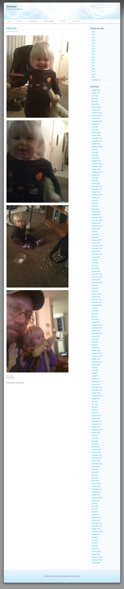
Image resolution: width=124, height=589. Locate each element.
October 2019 (96, 251)
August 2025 (96, 93)
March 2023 (95, 158)
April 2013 (95, 444)
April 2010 (95, 546)
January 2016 (96, 350)
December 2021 (97, 186)
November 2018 (97, 277)
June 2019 (95, 262)
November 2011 (97, 492)
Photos (63, 21)
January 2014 (96, 418)
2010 (93, 34)
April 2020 (95, 237)
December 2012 (97, 455)
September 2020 (97, 226)
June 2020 (95, 234)
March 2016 (95, 347)
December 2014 (97, 387)
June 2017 (95, 311)
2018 (93, 57)
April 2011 (95, 512)
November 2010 (97, 526)
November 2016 (97, 328)
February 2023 (96, 161)
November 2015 (97, 356)
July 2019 (95, 260)
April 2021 (95, 206)
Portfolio (76, 21)
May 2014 (95, 407)
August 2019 (96, 257)
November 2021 (97, 189)
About (19, 21)
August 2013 (96, 432)
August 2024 (96, 124)
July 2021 (95, 200)
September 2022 (97, 172)
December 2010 (97, 523)
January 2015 (96, 384)
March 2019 (95, 268)
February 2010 (96, 551)
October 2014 (96, 393)
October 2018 (96, 279)
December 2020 (97, 217)
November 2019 (97, 248)
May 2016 (95, 342)
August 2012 (96, 466)
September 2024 (97, 121)
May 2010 (95, 543)
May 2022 (95, 180)
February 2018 (96, 294)
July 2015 (95, 367)
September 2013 (97, 429)
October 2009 (96, 563)
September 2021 (97, 195)
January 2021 (96, 214)
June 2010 (95, 540)
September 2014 (97, 396)
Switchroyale (75, 576)
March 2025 (95, 104)
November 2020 (97, 220)
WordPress (57, 576)
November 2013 (97, 424)
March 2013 (95, 446)
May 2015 (95, 373)
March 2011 (95, 514)
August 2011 (96, 500)
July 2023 (95, 149)
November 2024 (97, 115)
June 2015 (95, 370)
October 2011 (96, 495)
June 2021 (95, 203)
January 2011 (96, 520)
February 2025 (96, 107)
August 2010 (96, 534)
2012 (93, 40)
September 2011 (97, 497)
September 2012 (97, 463)
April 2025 (95, 101)
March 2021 (95, 209)
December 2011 (97, 489)
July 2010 (95, 537)
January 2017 (96, 322)
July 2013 (95, 435)
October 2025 (96, 90)
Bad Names (33, 21)
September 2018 (97, 282)
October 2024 (96, 118)
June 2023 (95, 152)
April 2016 (95, 345)
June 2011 (95, 506)
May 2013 (95, 441)
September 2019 (97, 254)
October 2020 (96, 223)
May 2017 (95, 313)
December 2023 (97, 138)
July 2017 (95, 308)
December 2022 (97, 163)
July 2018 (95, 285)
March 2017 (95, 319)
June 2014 (95, 404)
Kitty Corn (11, 28)
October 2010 (96, 529)
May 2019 (95, 265)
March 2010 (95, 548)
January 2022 (96, 183)
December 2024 (97, 112)
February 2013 (96, 449)
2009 (93, 32)
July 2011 (95, 503)
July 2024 (95, 127)
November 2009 (97, 560)
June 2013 (95, 438)
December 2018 (97, 274)
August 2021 (96, 197)
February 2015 (96, 381)
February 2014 (96, 415)
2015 (93, 49)
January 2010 (96, 554)
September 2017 (97, 305)
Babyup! (11, 6)
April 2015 (95, 376)
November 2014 (97, 390)
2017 (93, 54)
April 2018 (95, 291)
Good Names (48, 21)
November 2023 (97, 141)
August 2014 (96, 398)
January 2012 (96, 486)
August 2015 (96, 364)
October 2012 (96, 461)
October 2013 (96, 427)
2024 (93, 74)
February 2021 (96, 212)
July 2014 (95, 401)
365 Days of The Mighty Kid (14, 9)
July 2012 (95, 469)
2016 (93, 51)
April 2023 (95, 155)
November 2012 (97, 458)
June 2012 (95, 472)
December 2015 (97, 353)
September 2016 (97, 333)
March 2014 (95, 413)
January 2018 (96, 296)
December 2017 (97, 299)
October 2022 (96, 169)
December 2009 (97, 557)
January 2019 (96, 271)
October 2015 (96, 359)
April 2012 (95, 478)
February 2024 (96, 132)
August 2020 (96, 229)
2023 (93, 71)
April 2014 (95, 410)
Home (9, 21)
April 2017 (95, 316)
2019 (93, 60)
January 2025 (96, 110)
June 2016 (95, 339)
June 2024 (95, 129)
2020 (93, 63)
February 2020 (96, 240)
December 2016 (97, 325)
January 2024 (96, 135)
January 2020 (96, 243)
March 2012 (95, 480)
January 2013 (96, 452)
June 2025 (95, 95)
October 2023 (96, 144)
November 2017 (97, 302)
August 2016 (96, 336)
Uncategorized (96, 80)
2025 (93, 77)
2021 (93, 66)
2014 (93, 46)
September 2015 (97, 362)
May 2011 (95, 509)
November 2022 (97, 166)
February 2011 (96, 517)
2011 (7, 378)
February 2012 (96, 483)
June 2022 (95, 178)
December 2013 (97, 421)
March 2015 (95, 379)
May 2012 (95, 475)
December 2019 (97, 246)
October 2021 (96, 192)
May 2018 (95, 288)
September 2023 (97, 146)
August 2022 (96, 175)
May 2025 (95, 98)
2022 (93, 68)
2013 (93, 43)
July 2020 (95, 231)
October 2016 (96, 330)
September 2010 (97, 531)
